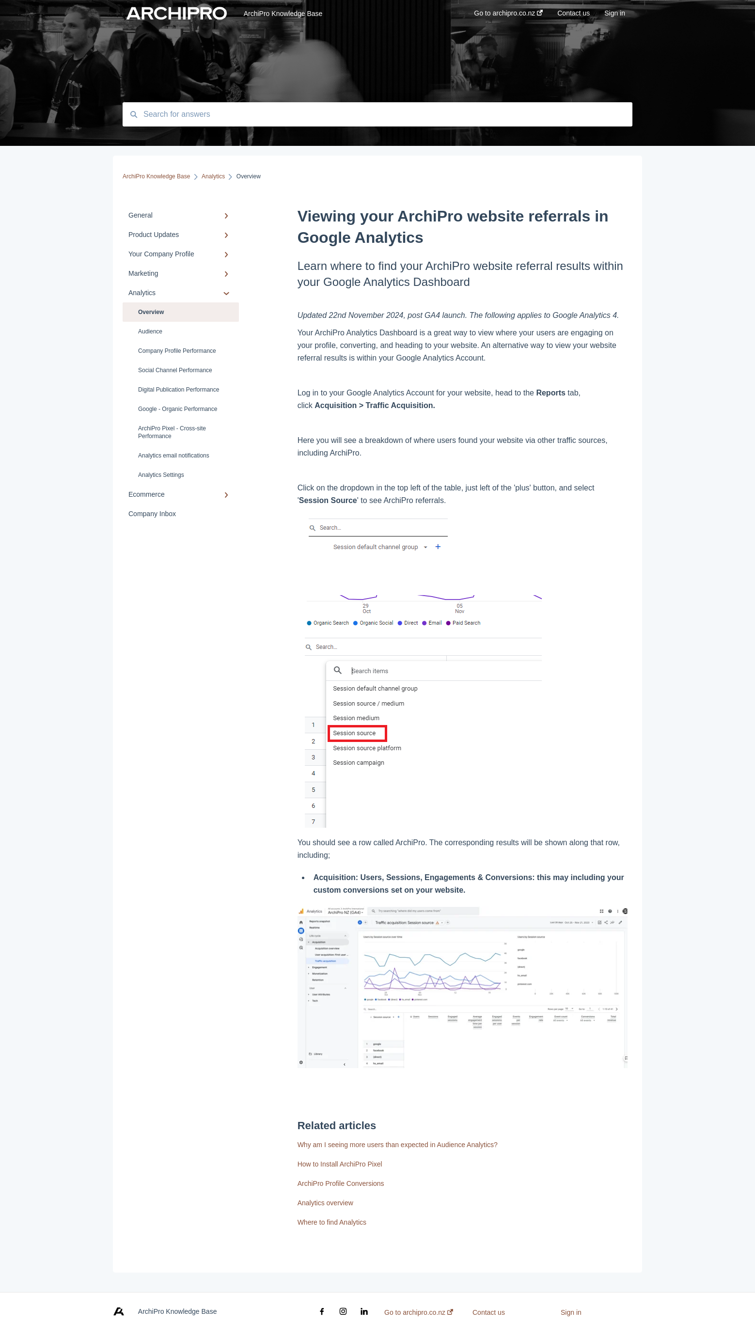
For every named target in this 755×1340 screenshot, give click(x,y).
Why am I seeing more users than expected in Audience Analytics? (398, 1145)
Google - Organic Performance (177, 409)
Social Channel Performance (175, 370)
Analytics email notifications (173, 455)
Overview (151, 312)
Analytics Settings (161, 475)
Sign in (571, 1312)
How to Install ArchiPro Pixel (340, 1164)
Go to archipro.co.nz (418, 1312)
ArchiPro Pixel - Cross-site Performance (172, 432)
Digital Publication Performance (178, 389)
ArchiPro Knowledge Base (283, 13)
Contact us (488, 1312)
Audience (150, 331)
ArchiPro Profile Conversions (341, 1183)
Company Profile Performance (177, 350)
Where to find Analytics (332, 1222)
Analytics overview (325, 1203)
